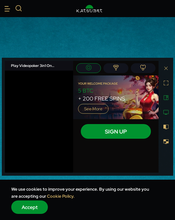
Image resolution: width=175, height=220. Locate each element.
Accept (30, 207)
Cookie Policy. (61, 196)
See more (93, 109)
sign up (116, 131)
